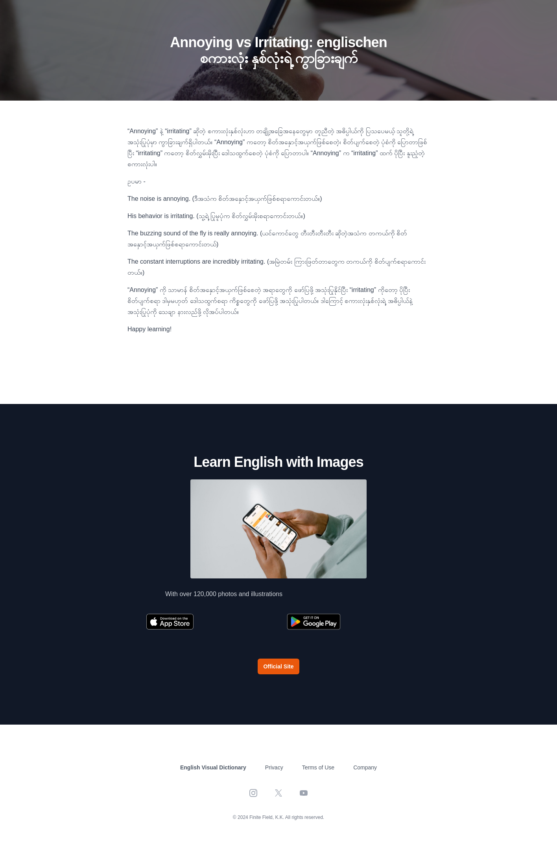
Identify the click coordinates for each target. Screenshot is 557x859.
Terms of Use (318, 767)
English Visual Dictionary (213, 767)
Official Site (278, 666)
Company (365, 767)
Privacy (274, 767)
